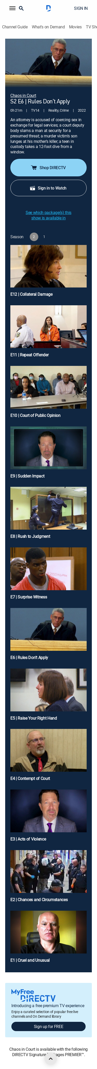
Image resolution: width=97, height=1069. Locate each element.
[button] (12, 8)
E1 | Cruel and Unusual (30, 960)
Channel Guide (15, 27)
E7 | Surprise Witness (28, 597)
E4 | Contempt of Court (30, 778)
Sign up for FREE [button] (48, 1026)
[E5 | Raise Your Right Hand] (48, 697)
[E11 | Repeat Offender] (48, 333)
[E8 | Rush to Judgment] (48, 515)
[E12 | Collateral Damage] (48, 273)
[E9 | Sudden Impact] (48, 454)
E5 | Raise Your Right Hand (33, 718)
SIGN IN (81, 8)
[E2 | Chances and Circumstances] (48, 878)
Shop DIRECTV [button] (48, 167)
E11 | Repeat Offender (29, 355)
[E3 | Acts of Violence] (48, 817)
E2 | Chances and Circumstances (39, 899)
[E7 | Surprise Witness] (48, 575)
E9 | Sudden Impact (27, 476)
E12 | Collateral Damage (31, 294)
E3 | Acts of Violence (28, 839)
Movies (75, 27)
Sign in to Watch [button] (47, 188)
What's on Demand (48, 27)
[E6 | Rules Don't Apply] (48, 636)
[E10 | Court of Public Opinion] (48, 394)
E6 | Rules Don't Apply (29, 657)
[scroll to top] (50, 1058)
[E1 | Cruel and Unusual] (48, 939)
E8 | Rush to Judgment (30, 536)
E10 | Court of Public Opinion (35, 415)
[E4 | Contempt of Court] (48, 757)
